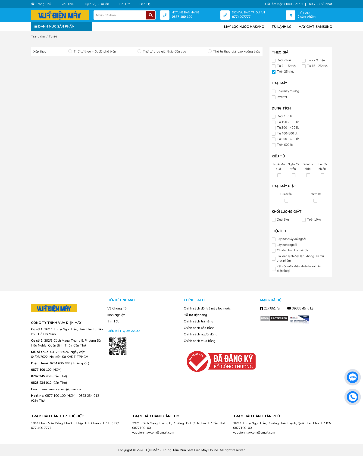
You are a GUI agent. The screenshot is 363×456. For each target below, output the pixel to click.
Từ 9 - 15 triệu (287, 66)
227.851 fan (271, 308)
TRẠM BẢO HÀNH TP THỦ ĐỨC (57, 416)
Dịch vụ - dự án (97, 4)
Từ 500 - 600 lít (288, 139)
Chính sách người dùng (200, 334)
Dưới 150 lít (285, 116)
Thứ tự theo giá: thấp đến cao (164, 51)
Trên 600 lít (285, 145)
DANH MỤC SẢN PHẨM (54, 26)
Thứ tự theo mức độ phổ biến (94, 51)
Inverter (282, 97)
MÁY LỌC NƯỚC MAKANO (244, 27)
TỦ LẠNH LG (281, 27)
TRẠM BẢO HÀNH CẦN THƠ (155, 416)
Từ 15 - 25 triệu (318, 66)
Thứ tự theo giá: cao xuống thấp (236, 51)
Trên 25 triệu (285, 72)
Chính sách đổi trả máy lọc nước (207, 308)
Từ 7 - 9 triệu (316, 60)
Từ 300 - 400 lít (288, 128)
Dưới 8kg (283, 220)
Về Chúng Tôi (117, 308)
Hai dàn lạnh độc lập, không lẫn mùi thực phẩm (301, 258)
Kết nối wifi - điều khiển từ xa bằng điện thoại (299, 268)
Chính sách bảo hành (199, 328)
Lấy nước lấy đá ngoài (291, 239)
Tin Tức (113, 321)
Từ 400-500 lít (287, 133)
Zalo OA (118, 361)
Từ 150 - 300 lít (288, 122)
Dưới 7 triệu (284, 60)
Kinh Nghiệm (116, 315)
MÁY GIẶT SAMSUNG (315, 27)
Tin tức (124, 4)
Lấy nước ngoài (287, 245)
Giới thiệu (68, 4)
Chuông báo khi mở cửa (292, 250)
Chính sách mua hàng (200, 341)
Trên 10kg (314, 220)
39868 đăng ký (300, 308)
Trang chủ (41, 4)
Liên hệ (145, 4)
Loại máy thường (288, 91)
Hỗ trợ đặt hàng (195, 315)
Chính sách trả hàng (198, 321)
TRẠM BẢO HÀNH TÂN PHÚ (256, 416)
